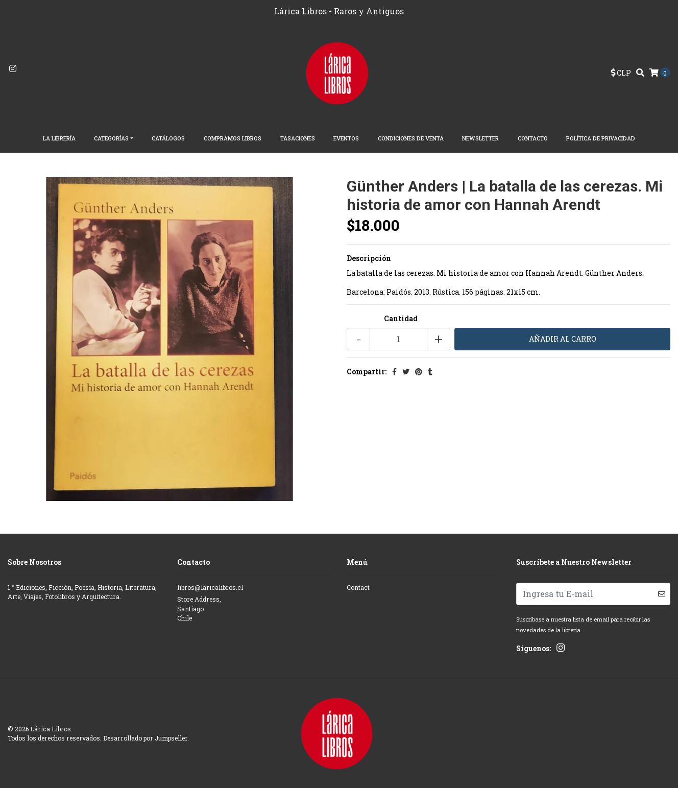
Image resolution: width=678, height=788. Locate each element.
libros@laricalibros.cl (210, 587)
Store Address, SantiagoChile (199, 608)
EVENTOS (346, 138)
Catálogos (168, 138)
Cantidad (401, 318)
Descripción (369, 258)
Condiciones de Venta (411, 138)
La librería (59, 138)
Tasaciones (297, 138)
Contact (358, 587)
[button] (621, 73)
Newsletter (480, 138)
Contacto (533, 138)
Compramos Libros (232, 138)
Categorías (111, 138)
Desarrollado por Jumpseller (145, 738)
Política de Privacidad (600, 138)
